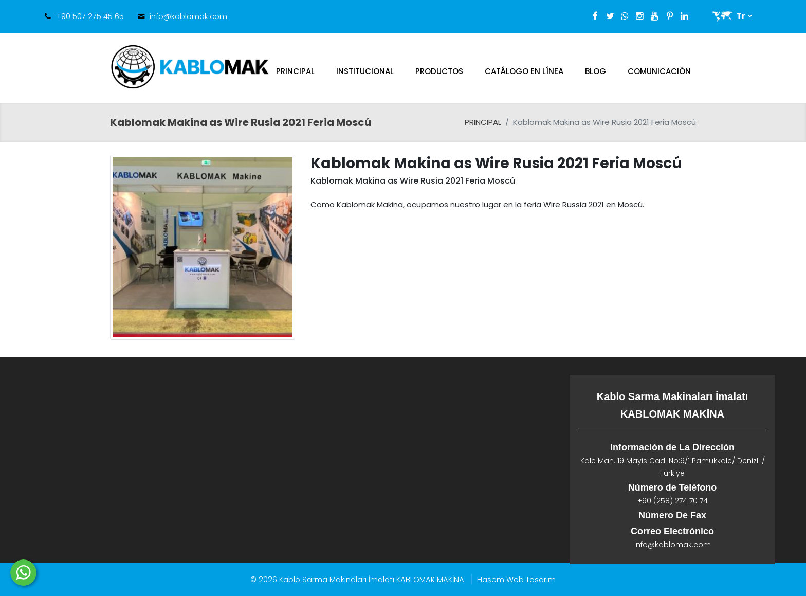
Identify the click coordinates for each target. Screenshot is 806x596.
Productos (439, 71)
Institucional (365, 71)
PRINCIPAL (295, 71)
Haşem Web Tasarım (516, 579)
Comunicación (659, 71)
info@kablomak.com (188, 16)
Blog (595, 71)
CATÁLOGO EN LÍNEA (524, 71)
